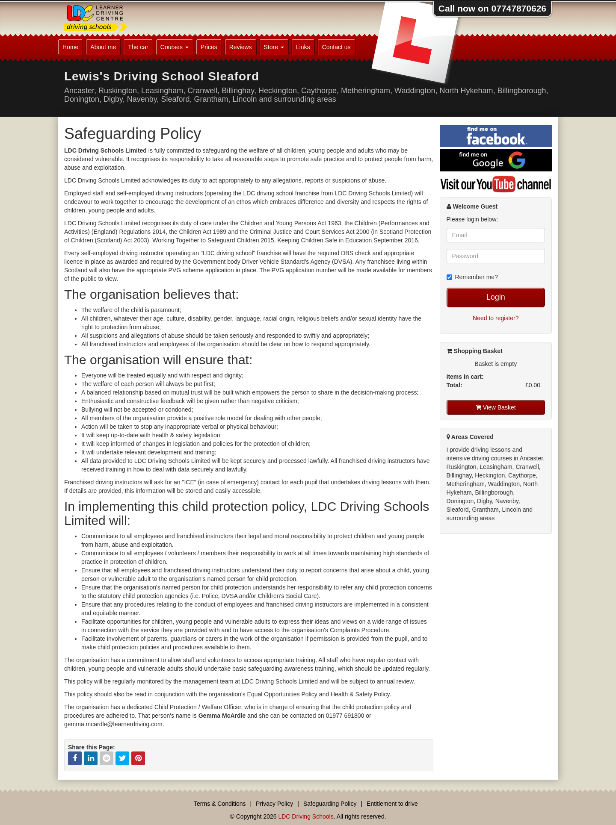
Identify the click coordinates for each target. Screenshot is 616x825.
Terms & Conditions (220, 803)
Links (303, 47)
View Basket (496, 407)
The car (138, 47)
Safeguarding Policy (330, 803)
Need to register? (495, 318)
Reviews (240, 47)
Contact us (336, 47)
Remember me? (472, 277)
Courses (174, 47)
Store (274, 47)
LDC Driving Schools (305, 816)
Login (495, 297)
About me (103, 47)
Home (70, 47)
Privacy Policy (274, 803)
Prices (209, 47)
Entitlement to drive (392, 803)
